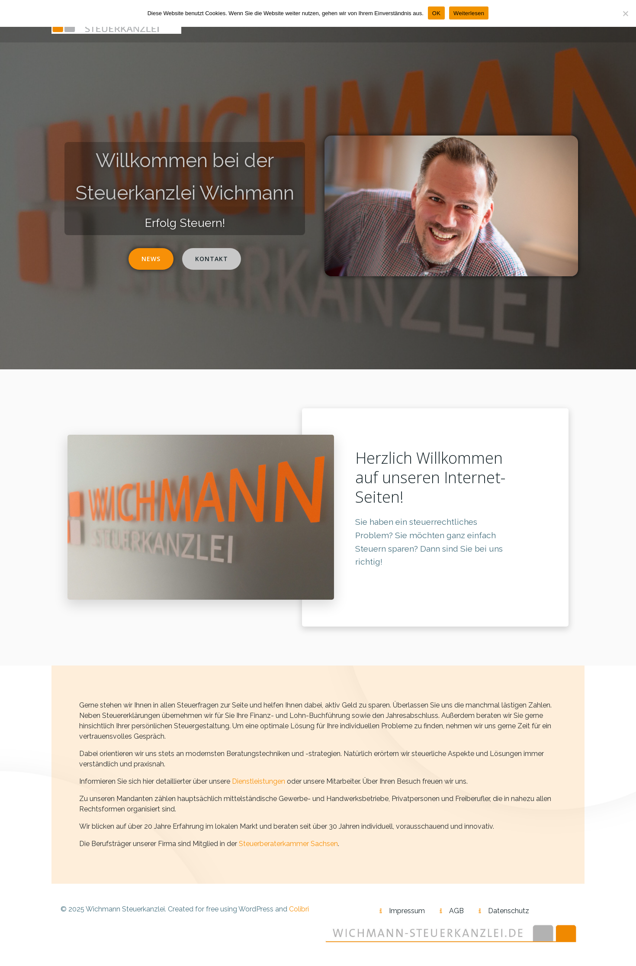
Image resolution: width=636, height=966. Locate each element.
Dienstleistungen (258, 781)
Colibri (299, 909)
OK (436, 13)
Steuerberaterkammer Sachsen (288, 844)
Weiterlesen (468, 13)
